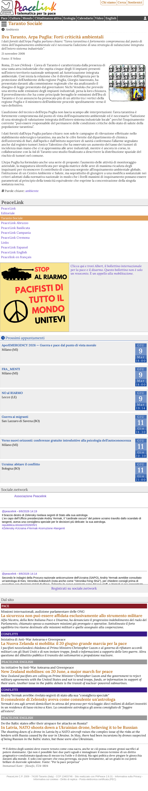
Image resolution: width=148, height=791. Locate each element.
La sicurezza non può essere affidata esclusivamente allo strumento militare (71, 615)
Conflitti (10, 634)
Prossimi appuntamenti (25, 338)
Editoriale (8, 213)
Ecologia (69, 18)
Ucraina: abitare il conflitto (21, 464)
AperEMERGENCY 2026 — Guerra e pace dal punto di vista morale (49, 345)
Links (5, 242)
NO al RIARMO (12, 393)
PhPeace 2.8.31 (104, 776)
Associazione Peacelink (30, 496)
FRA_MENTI (11, 369)
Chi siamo (108, 2)
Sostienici (135, 2)
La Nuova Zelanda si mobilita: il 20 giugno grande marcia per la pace (64, 643)
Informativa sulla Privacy (128, 776)
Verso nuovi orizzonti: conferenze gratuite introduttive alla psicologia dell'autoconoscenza (66, 440)
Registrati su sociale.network (74, 588)
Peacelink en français (16, 257)
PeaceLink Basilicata (15, 228)
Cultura (15, 18)
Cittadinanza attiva (48, 18)
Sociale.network (14, 489)
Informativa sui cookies (45, 779)
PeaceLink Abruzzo (14, 223)
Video (99, 18)
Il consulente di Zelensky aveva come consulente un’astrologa (58, 699)
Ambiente (12, 29)
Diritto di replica (68, 779)
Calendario (85, 18)
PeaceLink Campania (16, 232)
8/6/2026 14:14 (28, 573)
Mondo (28, 18)
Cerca (122, 2)
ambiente (32, 191)
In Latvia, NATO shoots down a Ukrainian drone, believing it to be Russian (69, 727)
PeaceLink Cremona (15, 237)
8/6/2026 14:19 (28, 511)
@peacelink (9, 511)
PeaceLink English (14, 252)
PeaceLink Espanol (14, 247)
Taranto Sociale (25, 23)
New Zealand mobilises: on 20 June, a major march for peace (57, 671)
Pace (4, 18)
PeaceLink (12, 202)
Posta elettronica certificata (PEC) (97, 779)
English (110, 18)
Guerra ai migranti (15, 417)
